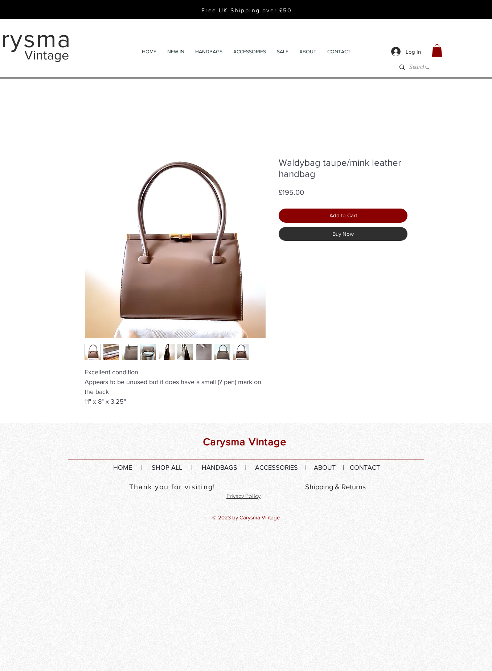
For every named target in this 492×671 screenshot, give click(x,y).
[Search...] (450, 67)
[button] (437, 50)
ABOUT (325, 467)
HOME (122, 467)
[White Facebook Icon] (228, 546)
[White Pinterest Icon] (260, 546)
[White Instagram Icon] (244, 546)
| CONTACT (358, 467)
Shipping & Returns (335, 487)
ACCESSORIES (276, 467)
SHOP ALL (167, 467)
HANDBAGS (219, 467)
